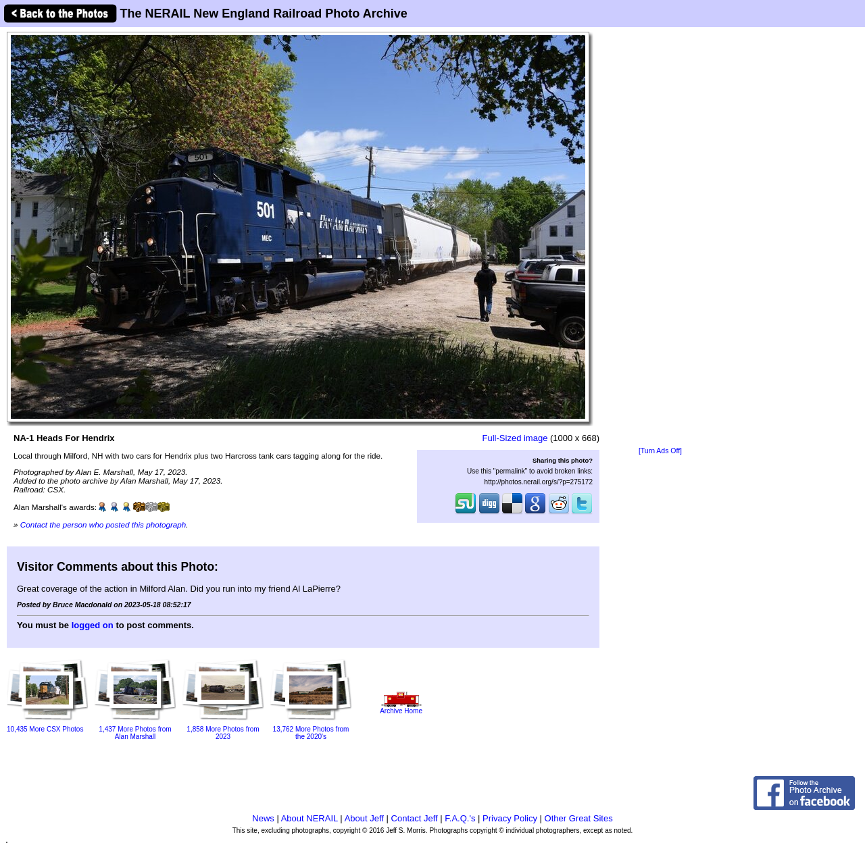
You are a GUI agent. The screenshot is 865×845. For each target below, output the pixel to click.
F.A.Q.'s (460, 818)
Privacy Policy (510, 818)
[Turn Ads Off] (660, 451)
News (263, 818)
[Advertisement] (660, 237)
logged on (93, 625)
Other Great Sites (579, 818)
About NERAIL (309, 818)
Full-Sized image (515, 438)
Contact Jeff (414, 818)
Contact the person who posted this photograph (103, 524)
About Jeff (364, 818)
